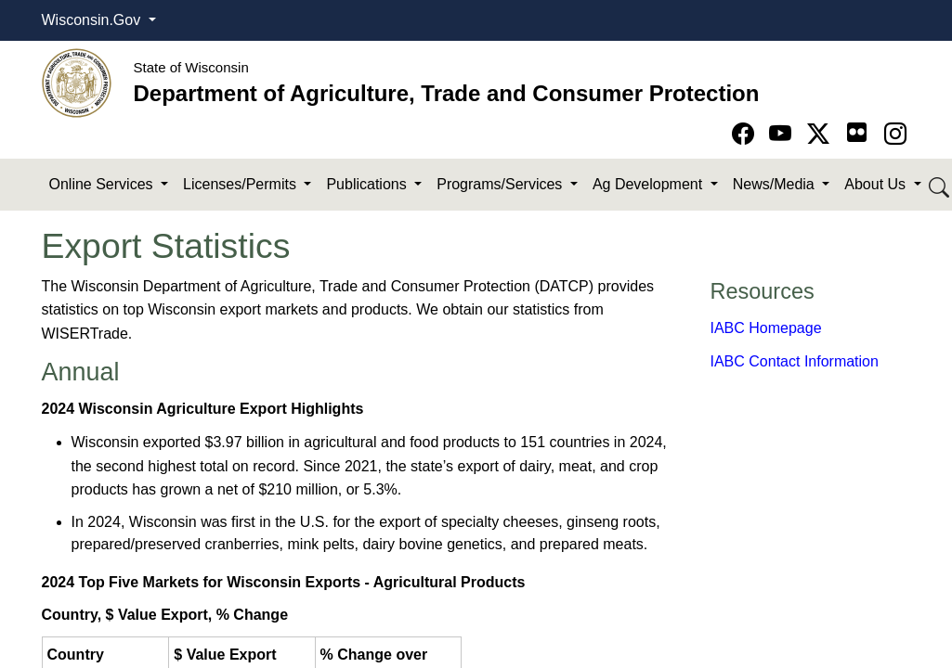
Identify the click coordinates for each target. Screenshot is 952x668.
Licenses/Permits (241, 184)
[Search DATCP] (940, 185)
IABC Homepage (766, 328)
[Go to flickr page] (856, 132)
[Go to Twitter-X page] (821, 134)
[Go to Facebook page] (746, 134)
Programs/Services (502, 184)
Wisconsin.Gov (93, 20)
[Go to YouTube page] (783, 134)
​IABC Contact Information (795, 361)
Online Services (103, 184)
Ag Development (650, 184)
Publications (368, 184)
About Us (876, 184)
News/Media (775, 184)
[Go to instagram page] (895, 134)
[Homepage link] (76, 82)
